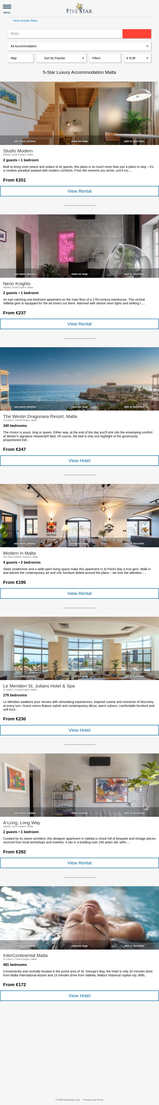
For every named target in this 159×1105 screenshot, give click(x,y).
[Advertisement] (79, 1056)
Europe (25, 20)
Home (16, 20)
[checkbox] (24, 140)
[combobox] (137, 58)
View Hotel (79, 460)
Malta (34, 20)
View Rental (79, 191)
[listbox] (79, 46)
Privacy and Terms (93, 1099)
